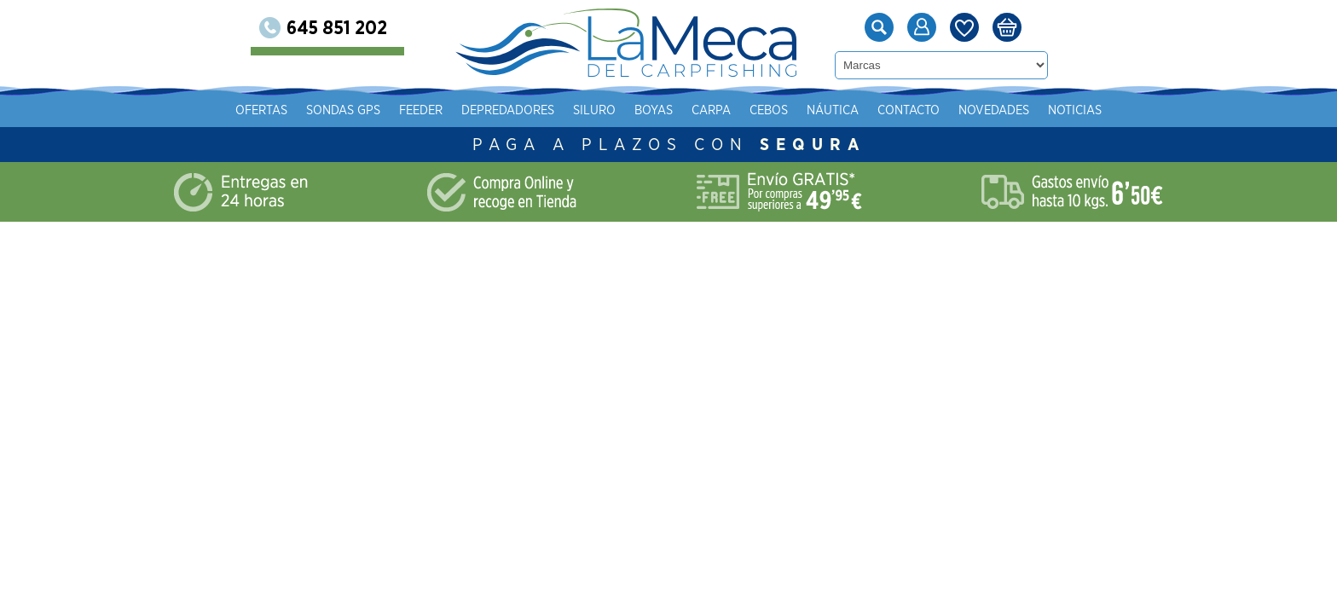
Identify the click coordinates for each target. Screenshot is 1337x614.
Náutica (1024, 110)
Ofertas (452, 110)
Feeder (612, 110)
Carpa (902, 110)
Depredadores (698, 110)
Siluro (785, 110)
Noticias (1266, 110)
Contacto (1099, 110)
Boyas (844, 110)
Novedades (1184, 110)
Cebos (960, 110)
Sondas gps (534, 110)
